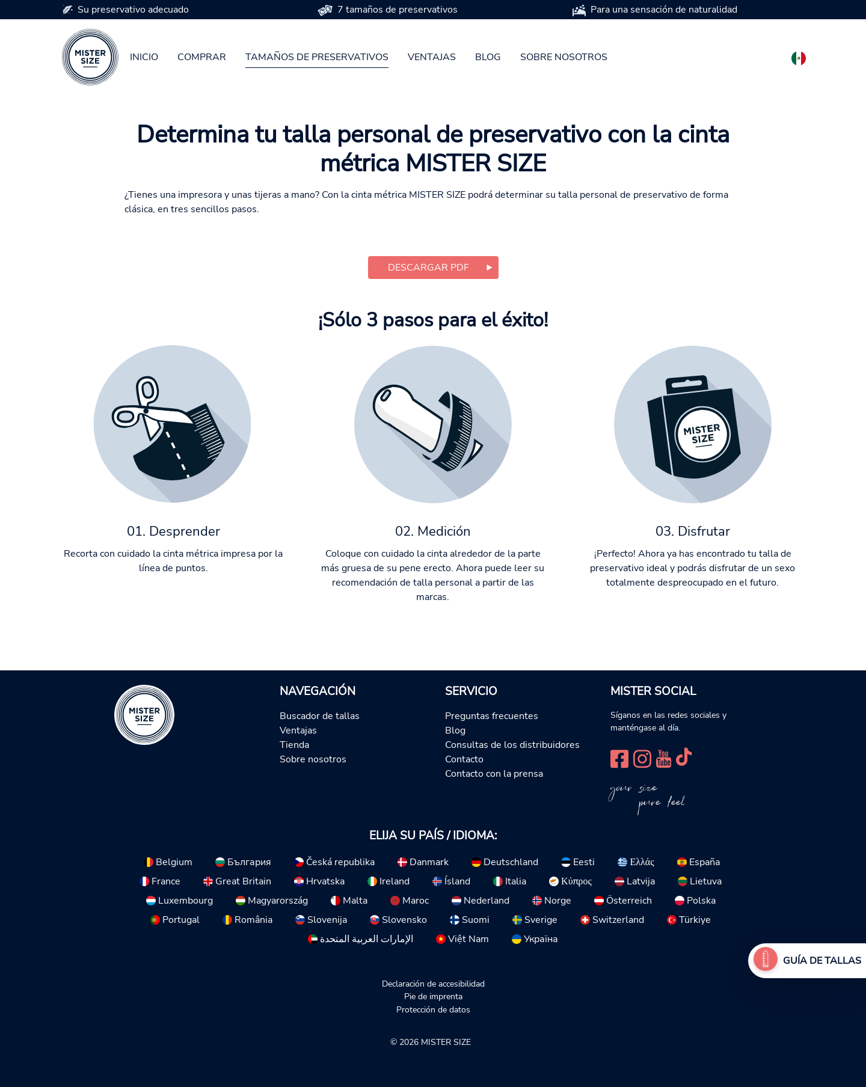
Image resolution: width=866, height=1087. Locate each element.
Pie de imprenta (433, 996)
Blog (488, 57)
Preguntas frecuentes (491, 716)
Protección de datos (433, 1009)
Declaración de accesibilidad (433, 984)
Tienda (294, 745)
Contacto (464, 759)
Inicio (144, 57)
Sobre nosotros (563, 57)
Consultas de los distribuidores (512, 745)
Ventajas (432, 57)
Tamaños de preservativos (316, 57)
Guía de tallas (822, 960)
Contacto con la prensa (494, 773)
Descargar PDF (428, 267)
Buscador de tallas (320, 716)
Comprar (201, 57)
